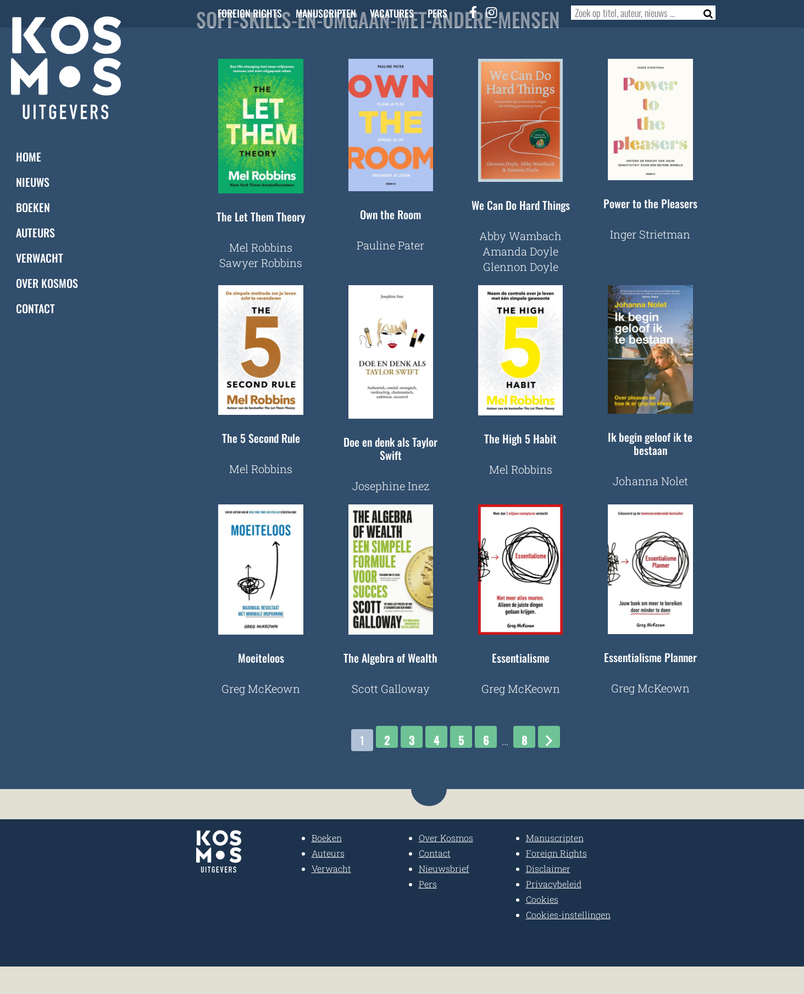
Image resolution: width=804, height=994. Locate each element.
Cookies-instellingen (568, 914)
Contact (35, 308)
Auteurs (35, 232)
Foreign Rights (250, 13)
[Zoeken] (705, 12)
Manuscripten (326, 13)
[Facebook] (473, 12)
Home (28, 156)
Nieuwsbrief (444, 868)
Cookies (542, 899)
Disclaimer (548, 868)
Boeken (33, 207)
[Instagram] (492, 12)
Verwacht (39, 257)
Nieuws (32, 182)
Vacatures (392, 13)
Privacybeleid (553, 884)
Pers (437, 13)
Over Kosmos (47, 283)
